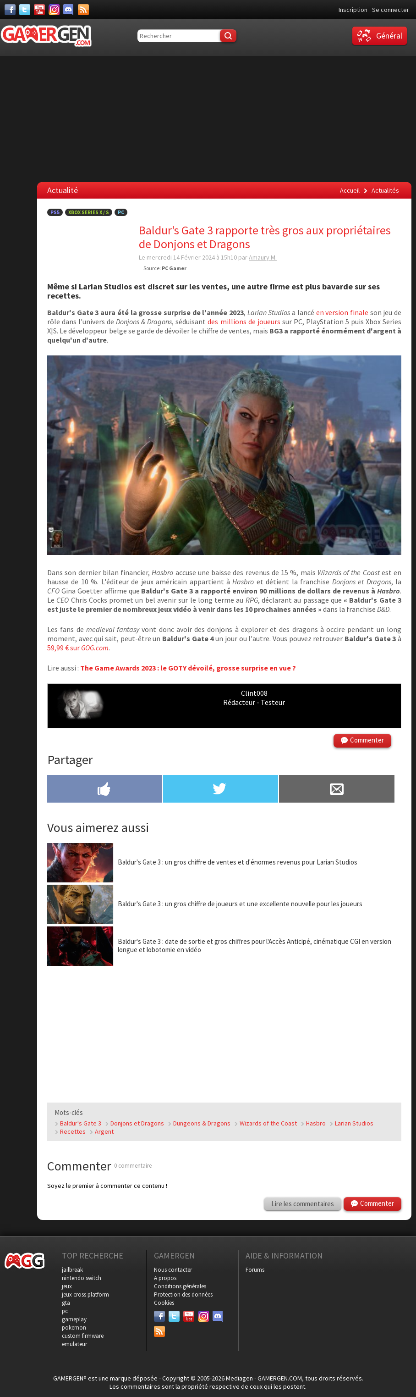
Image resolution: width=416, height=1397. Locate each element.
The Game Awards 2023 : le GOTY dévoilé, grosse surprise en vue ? (188, 667)
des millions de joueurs (244, 321)
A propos (165, 1278)
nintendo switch (81, 1278)
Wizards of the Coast (268, 1123)
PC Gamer (174, 268)
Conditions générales (180, 1286)
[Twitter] (24, 9)
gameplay (74, 1319)
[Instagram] (54, 9)
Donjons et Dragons (137, 1123)
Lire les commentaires (302, 1203)
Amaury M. (263, 257)
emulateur (74, 1344)
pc (65, 1311)
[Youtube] (39, 9)
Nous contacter (173, 1270)
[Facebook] (10, 9)
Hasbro (316, 1123)
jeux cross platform (85, 1294)
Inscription (353, 10)
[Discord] (68, 9)
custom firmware (83, 1336)
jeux (67, 1286)
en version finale (342, 312)
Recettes (73, 1131)
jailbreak (72, 1270)
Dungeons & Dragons (201, 1123)
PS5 (55, 212)
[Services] (83, 9)
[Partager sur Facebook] (104, 789)
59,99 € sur (78, 647)
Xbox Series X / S (88, 212)
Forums (255, 1270)
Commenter (367, 740)
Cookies (164, 1303)
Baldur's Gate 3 (80, 1123)
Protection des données (183, 1294)
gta (66, 1303)
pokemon (74, 1327)
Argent (104, 1131)
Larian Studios (354, 1123)
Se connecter (390, 10)
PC (121, 212)
